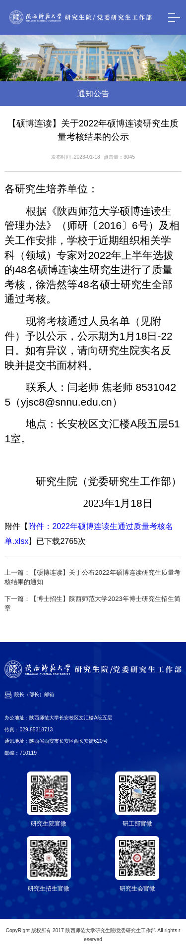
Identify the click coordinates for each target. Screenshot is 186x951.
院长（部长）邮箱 (34, 694)
